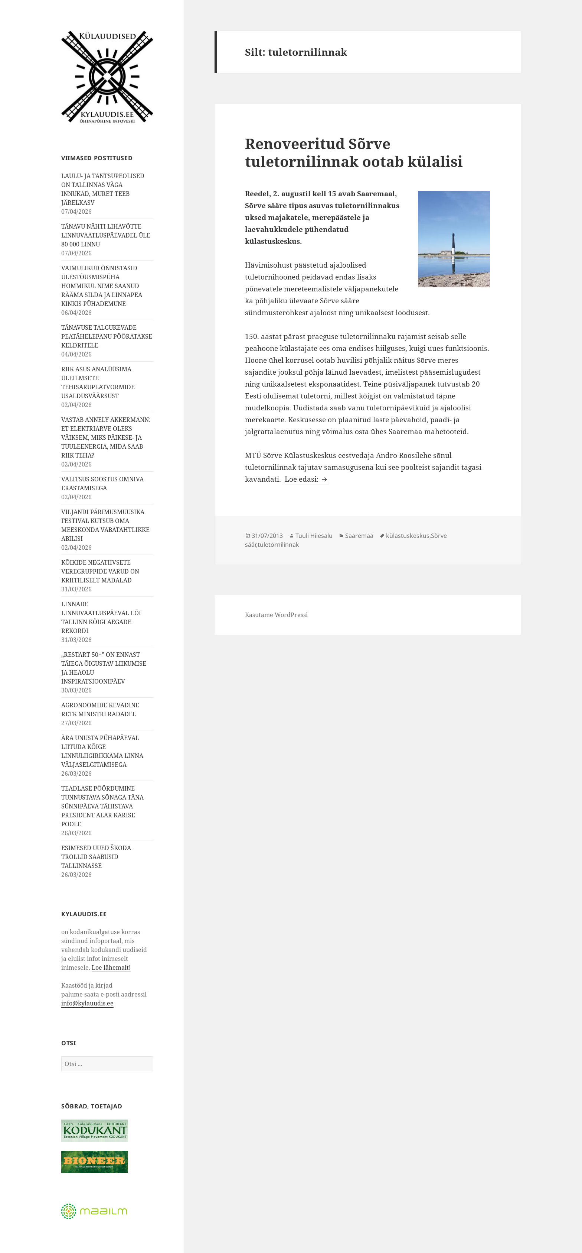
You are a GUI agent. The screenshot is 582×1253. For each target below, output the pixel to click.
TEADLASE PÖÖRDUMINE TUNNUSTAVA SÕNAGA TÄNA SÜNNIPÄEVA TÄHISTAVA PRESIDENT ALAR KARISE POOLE (102, 806)
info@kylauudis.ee (87, 1003)
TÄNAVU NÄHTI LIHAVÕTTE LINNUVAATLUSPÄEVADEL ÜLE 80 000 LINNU (105, 235)
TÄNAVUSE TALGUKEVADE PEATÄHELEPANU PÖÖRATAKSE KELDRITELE (106, 336)
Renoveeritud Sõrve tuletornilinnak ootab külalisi (354, 152)
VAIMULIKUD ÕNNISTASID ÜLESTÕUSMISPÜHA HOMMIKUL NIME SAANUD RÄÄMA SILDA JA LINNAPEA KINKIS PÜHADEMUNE (101, 286)
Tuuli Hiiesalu (314, 536)
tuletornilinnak (278, 544)
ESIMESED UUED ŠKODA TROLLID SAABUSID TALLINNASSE (96, 857)
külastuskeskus (407, 536)
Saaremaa (359, 536)
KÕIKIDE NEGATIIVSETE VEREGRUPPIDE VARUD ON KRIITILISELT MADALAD (100, 571)
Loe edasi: (307, 479)
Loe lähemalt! (111, 967)
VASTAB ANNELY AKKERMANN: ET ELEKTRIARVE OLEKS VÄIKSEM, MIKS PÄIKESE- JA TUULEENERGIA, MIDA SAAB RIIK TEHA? (106, 437)
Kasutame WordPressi (276, 615)
